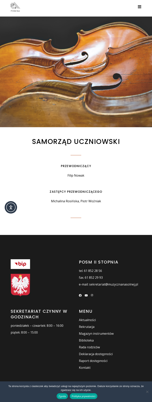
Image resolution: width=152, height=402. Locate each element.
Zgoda (62, 396)
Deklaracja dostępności (96, 354)
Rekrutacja (86, 327)
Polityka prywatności (84, 396)
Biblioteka (86, 340)
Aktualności (87, 320)
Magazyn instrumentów (96, 333)
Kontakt (85, 367)
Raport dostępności (93, 361)
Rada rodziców (89, 347)
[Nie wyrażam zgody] (147, 392)
